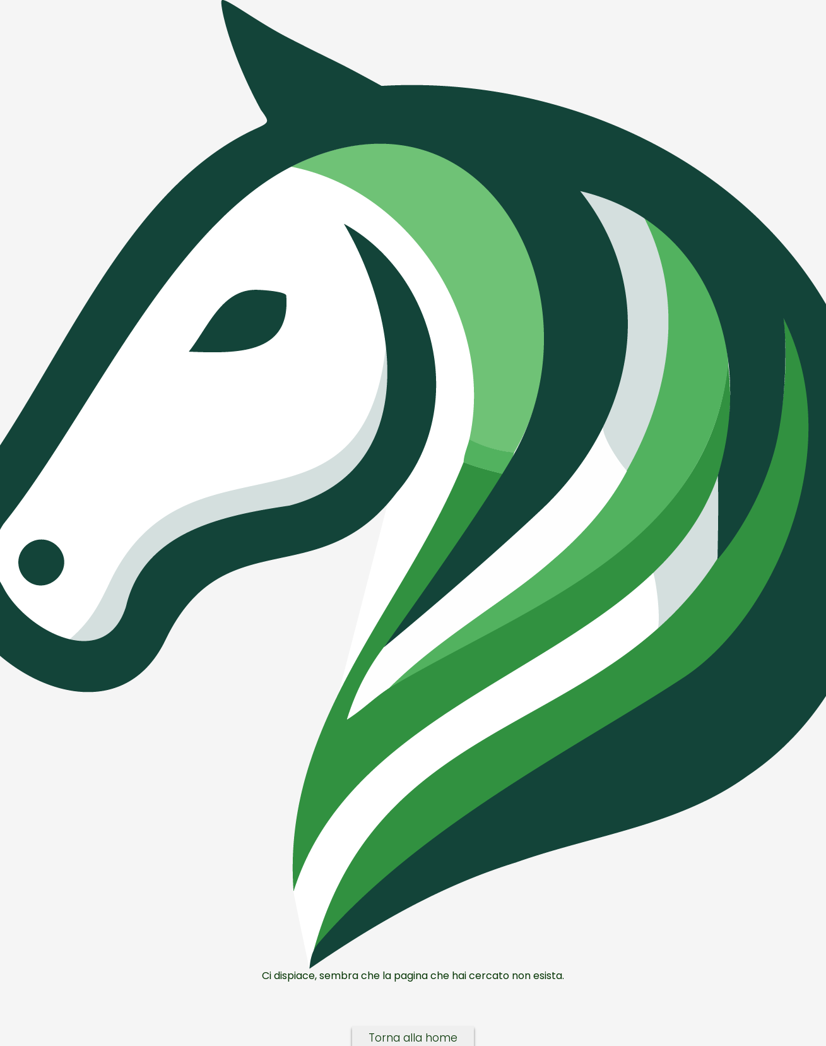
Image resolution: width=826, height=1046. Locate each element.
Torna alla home (413, 1037)
